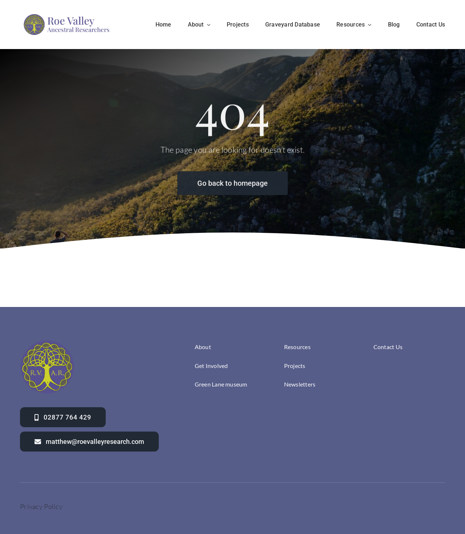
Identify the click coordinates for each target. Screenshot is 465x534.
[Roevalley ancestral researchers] (66, 15)
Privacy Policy (41, 506)
